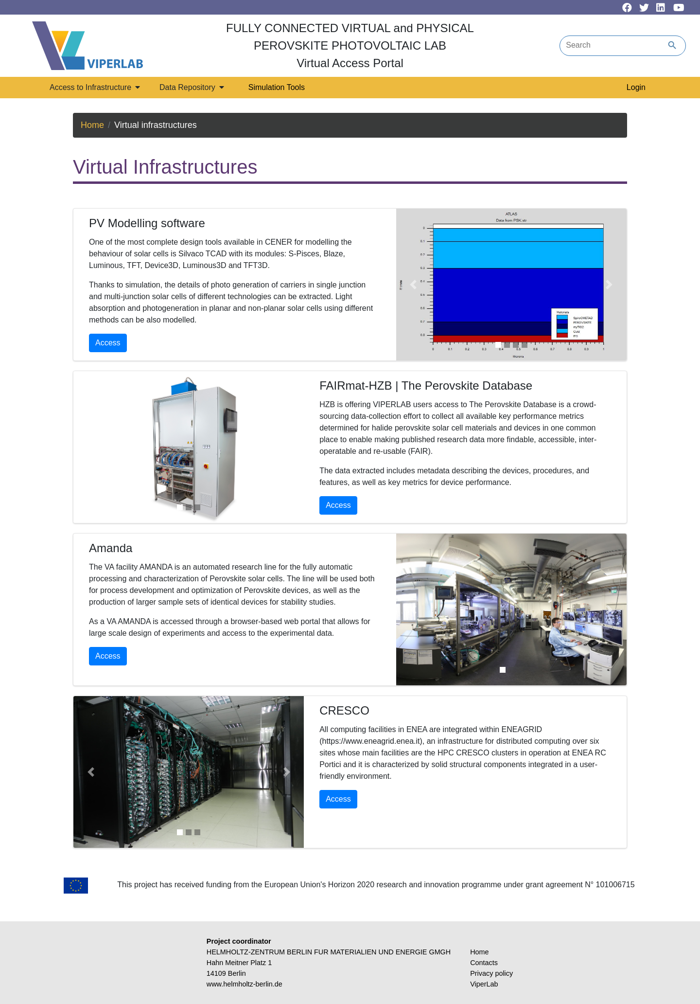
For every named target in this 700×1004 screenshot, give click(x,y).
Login (636, 87)
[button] (413, 284)
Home (92, 125)
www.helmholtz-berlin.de (244, 984)
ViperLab (484, 984)
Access (108, 343)
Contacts (484, 963)
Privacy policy (491, 973)
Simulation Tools (276, 87)
